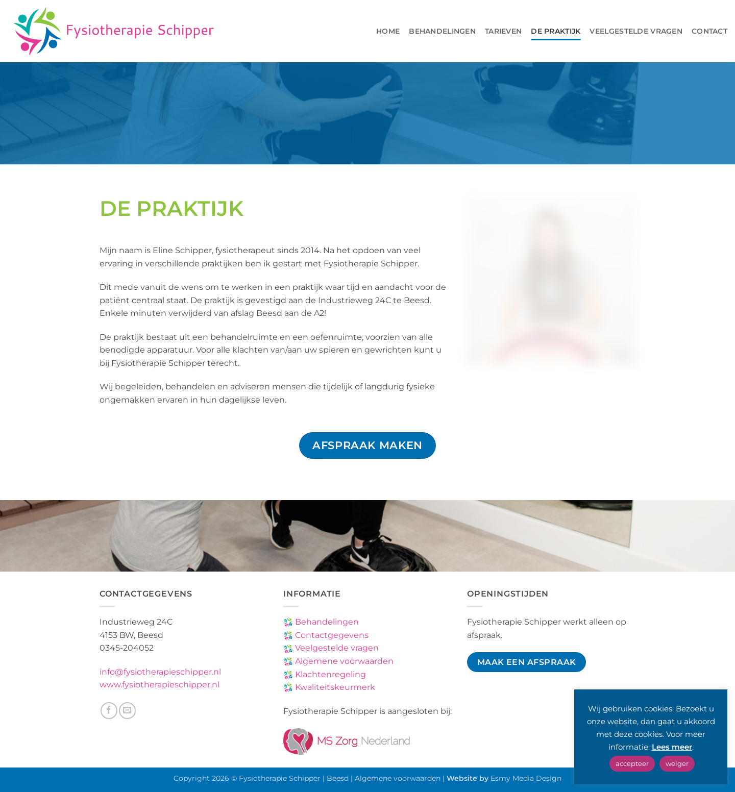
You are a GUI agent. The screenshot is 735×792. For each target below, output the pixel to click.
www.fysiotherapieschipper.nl (159, 684)
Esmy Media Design (526, 778)
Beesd (338, 778)
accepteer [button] (632, 763)
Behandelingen (442, 31)
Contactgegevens (331, 635)
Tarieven (503, 31)
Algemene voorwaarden (343, 661)
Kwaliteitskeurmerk (334, 687)
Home (388, 31)
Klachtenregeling (329, 674)
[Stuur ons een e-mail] (127, 710)
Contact (709, 31)
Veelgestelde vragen (636, 31)
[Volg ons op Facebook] (109, 710)
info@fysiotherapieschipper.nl (160, 672)
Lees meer (672, 747)
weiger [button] (677, 763)
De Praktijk (555, 31)
